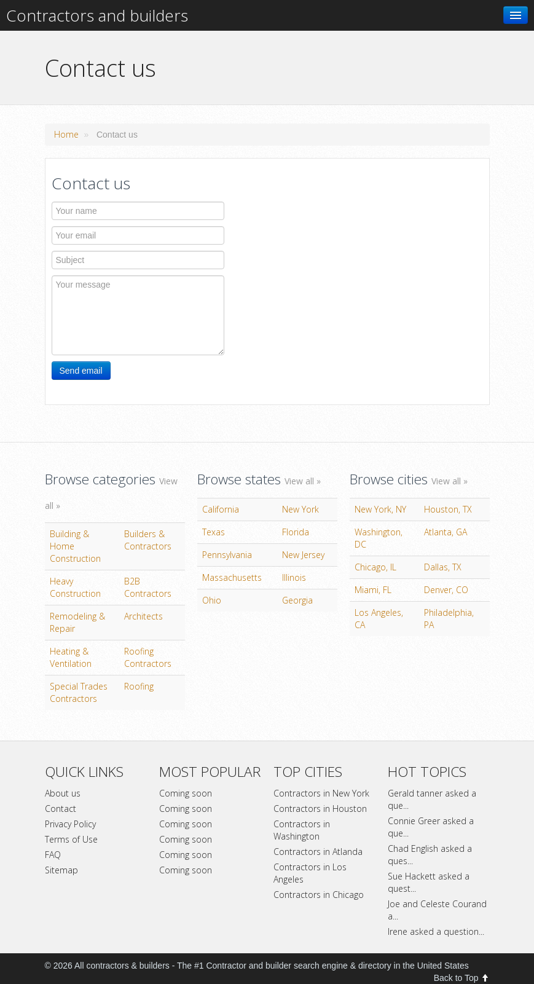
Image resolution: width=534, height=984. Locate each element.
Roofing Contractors (147, 657)
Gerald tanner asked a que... (432, 799)
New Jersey (303, 555)
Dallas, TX (442, 567)
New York (300, 509)
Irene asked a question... (436, 931)
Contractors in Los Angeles (310, 873)
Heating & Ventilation (71, 657)
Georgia (297, 600)
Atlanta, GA (445, 532)
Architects (143, 616)
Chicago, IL (375, 567)
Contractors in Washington (301, 830)
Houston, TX (448, 509)
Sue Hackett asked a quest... (428, 882)
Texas (213, 532)
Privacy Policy (70, 824)
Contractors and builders (97, 15)
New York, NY (380, 509)
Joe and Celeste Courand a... (437, 910)
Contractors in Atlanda (318, 851)
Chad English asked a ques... (430, 855)
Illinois (294, 577)
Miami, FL (373, 590)
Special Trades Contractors (79, 692)
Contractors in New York (321, 793)
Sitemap (61, 870)
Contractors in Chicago (318, 894)
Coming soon (185, 793)
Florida (295, 532)
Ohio (211, 600)
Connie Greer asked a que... (431, 827)
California (220, 509)
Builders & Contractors (147, 540)
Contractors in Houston (320, 808)
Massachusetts (232, 577)
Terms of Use (71, 839)
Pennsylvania (227, 555)
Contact (60, 808)
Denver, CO (446, 590)
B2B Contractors (147, 587)
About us (62, 793)
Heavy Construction (75, 587)
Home (66, 134)
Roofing (139, 686)
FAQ (53, 854)
